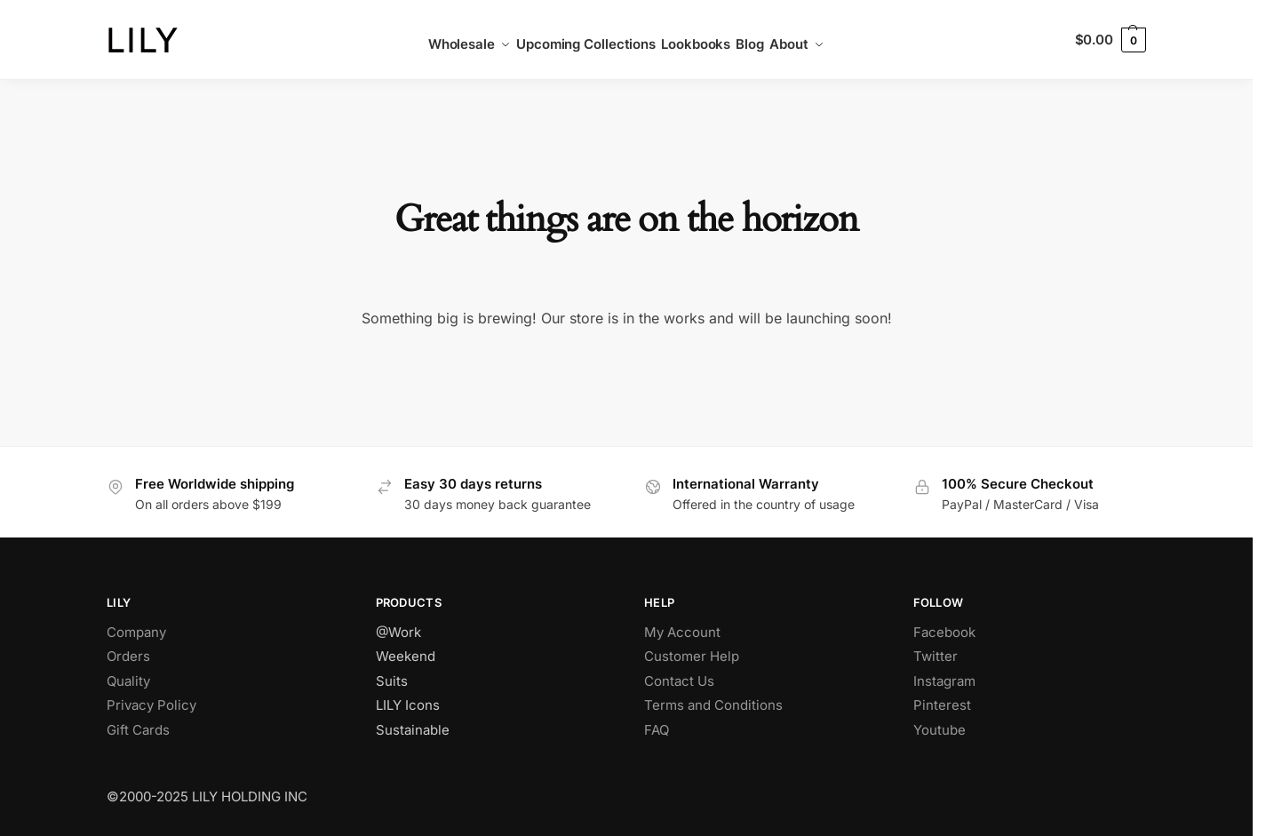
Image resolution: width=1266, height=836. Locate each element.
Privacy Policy (151, 705)
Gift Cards (138, 729)
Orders (128, 656)
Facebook (944, 632)
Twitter (935, 656)
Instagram (944, 681)
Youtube (939, 729)
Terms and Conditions (713, 705)
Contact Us (679, 681)
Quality (128, 681)
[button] (1110, 40)
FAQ (656, 729)
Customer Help (691, 656)
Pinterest (942, 705)
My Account (682, 632)
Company (136, 632)
